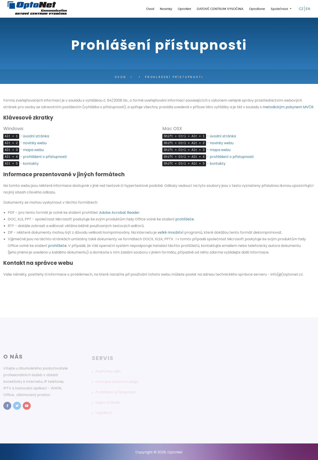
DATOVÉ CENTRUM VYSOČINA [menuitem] (220, 9)
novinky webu (35, 143)
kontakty (31, 163)
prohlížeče (184, 219)
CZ (301, 8)
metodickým (288, 107)
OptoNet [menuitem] (184, 9)
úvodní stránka (36, 136)
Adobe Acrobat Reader (119, 212)
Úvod (120, 77)
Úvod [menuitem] (150, 9)
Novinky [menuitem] (166, 9)
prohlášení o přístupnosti (45, 156)
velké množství (170, 232)
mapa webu (33, 149)
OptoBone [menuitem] (257, 9)
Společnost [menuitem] (280, 9)
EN (308, 8)
